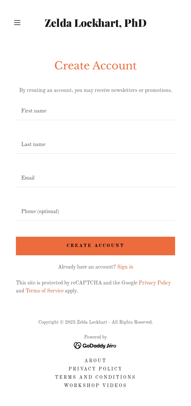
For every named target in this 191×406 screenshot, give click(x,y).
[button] (23, 22)
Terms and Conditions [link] (95, 377)
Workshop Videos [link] (95, 385)
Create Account (95, 245)
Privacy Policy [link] (155, 283)
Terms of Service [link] (44, 291)
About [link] (95, 361)
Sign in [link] (125, 267)
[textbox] (95, 111)
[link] (95, 22)
